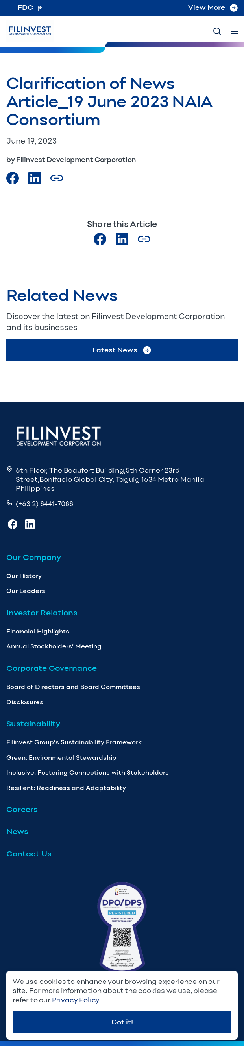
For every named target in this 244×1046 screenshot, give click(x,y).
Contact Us (29, 853)
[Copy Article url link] (56, 178)
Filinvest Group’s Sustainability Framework (74, 742)
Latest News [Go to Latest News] (122, 350)
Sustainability (33, 723)
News (17, 831)
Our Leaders (25, 591)
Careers (22, 809)
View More (213, 7)
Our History (24, 576)
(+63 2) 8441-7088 (44, 503)
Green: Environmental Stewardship (61, 757)
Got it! (122, 1022)
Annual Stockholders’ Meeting (54, 646)
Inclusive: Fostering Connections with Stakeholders (87, 772)
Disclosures (24, 702)
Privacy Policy (75, 1000)
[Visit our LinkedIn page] (122, 239)
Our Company (33, 557)
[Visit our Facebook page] (12, 178)
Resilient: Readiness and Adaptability (66, 788)
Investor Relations (42, 612)
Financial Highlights (37, 631)
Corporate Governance (51, 668)
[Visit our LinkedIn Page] (34, 178)
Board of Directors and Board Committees (73, 687)
